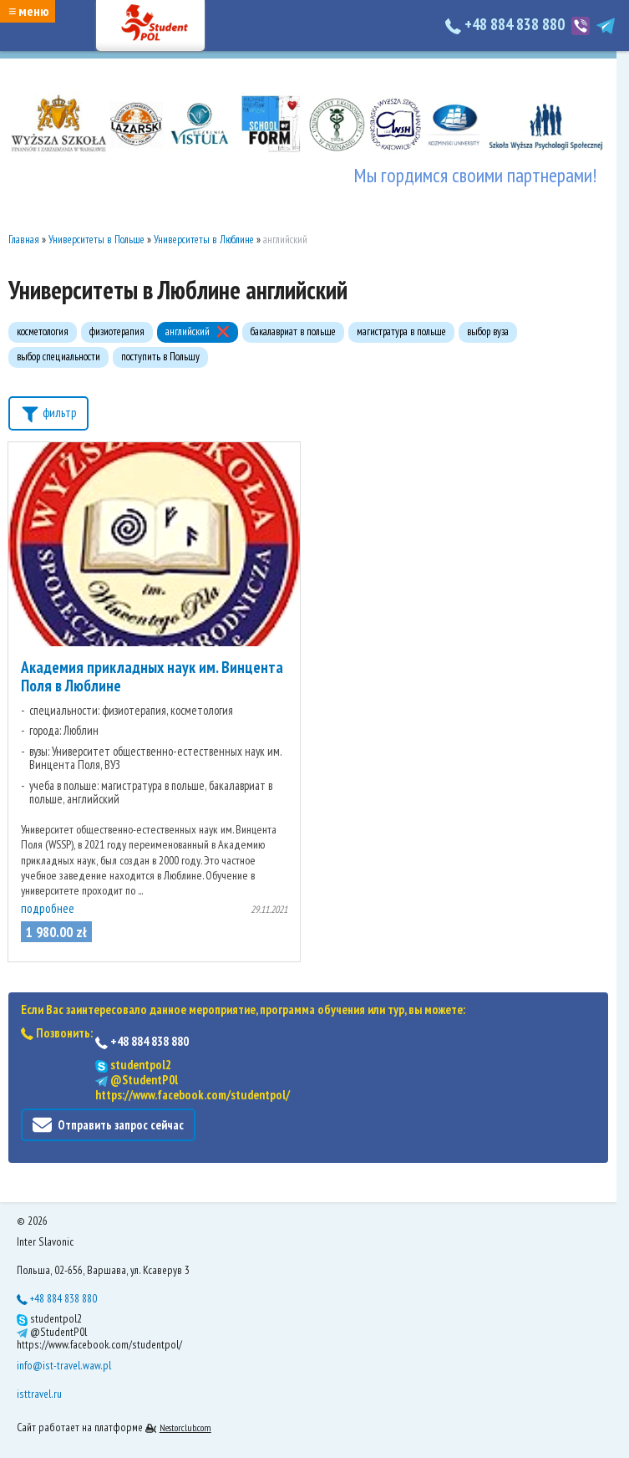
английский (187, 331)
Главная (23, 239)
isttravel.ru (39, 1393)
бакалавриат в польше (293, 331)
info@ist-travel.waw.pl (64, 1365)
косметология (42, 331)
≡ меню (28, 11)
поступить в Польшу (160, 356)
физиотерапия (117, 331)
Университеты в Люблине (204, 239)
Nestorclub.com (185, 1427)
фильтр (48, 412)
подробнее (47, 908)
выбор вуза (488, 331)
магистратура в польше (401, 331)
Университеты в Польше (96, 239)
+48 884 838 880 (506, 24)
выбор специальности (58, 356)
